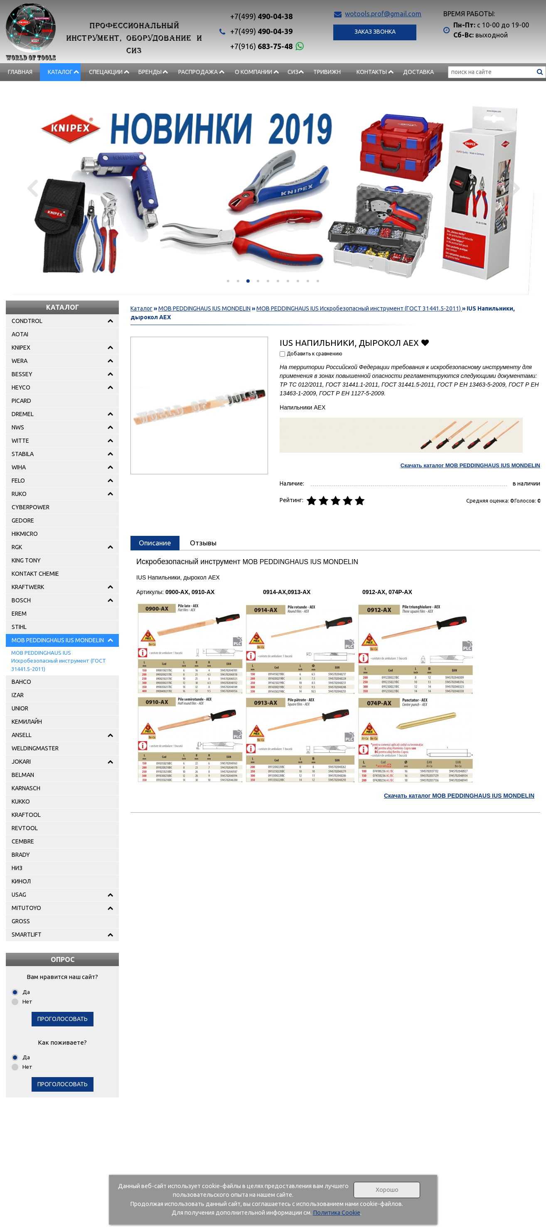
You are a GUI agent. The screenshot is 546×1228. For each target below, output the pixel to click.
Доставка (418, 72)
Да (26, 992)
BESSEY (22, 374)
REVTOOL (25, 828)
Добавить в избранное (425, 342)
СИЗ (293, 72)
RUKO (19, 494)
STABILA (23, 454)
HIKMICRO (25, 533)
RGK (17, 547)
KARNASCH (26, 788)
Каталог (60, 72)
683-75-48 (261, 46)
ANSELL (22, 735)
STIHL (19, 627)
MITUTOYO (26, 908)
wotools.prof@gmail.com (383, 13)
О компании (253, 72)
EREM (19, 613)
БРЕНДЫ (150, 72)
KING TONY (26, 560)
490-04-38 (261, 16)
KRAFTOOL (26, 814)
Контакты (372, 72)
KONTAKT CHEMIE (35, 573)
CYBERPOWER (30, 507)
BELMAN (23, 775)
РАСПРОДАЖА (198, 72)
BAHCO (21, 681)
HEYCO (21, 387)
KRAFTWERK (28, 587)
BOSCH (21, 600)
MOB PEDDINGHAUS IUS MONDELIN (58, 640)
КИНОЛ (21, 881)
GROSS (21, 921)
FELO (18, 480)
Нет (27, 1001)
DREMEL (23, 414)
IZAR (18, 695)
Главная (20, 72)
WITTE (20, 440)
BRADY (21, 854)
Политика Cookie (336, 1212)
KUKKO (21, 801)
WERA (19, 361)
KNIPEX (21, 347)
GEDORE (23, 520)
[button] (228, 281)
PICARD (21, 400)
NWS (18, 427)
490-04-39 (261, 31)
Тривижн (327, 72)
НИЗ (17, 868)
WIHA (19, 467)
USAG (19, 894)
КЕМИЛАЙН (27, 721)
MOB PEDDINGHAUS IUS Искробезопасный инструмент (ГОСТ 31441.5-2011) (58, 661)
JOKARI (21, 761)
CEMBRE (23, 841)
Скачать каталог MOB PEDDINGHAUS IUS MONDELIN (470, 465)
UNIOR (20, 708)
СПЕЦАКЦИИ (106, 72)
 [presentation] (32, 187)
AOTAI (20, 334)
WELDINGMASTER (35, 748)
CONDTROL (27, 321)
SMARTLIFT (27, 934)
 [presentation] (514, 187)
